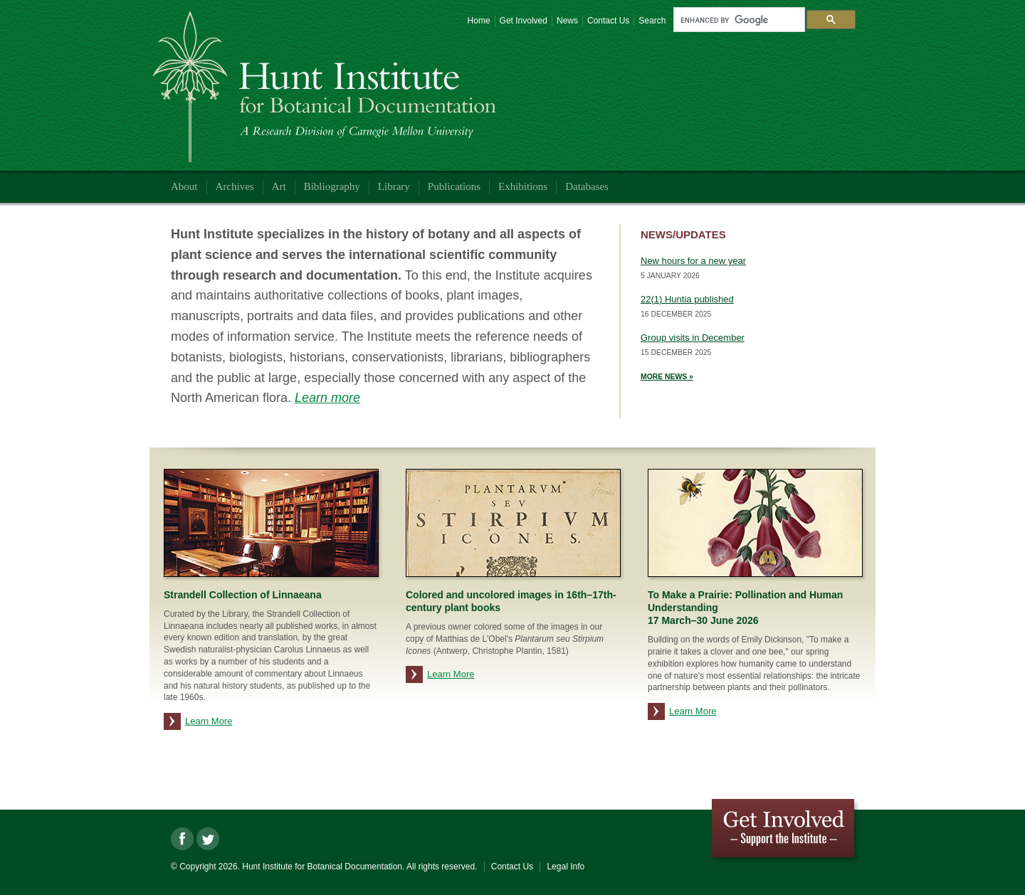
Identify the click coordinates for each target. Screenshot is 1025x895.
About (184, 186)
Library (394, 186)
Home (479, 21)
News (567, 21)
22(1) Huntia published (687, 299)
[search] (737, 20)
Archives (235, 186)
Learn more (327, 398)
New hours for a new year (693, 260)
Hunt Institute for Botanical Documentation (328, 89)
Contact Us (608, 21)
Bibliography (332, 186)
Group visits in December (693, 337)
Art (279, 186)
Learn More (208, 721)
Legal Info (565, 867)
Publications (454, 186)
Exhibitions (522, 186)
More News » (667, 377)
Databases (587, 186)
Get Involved (523, 21)
